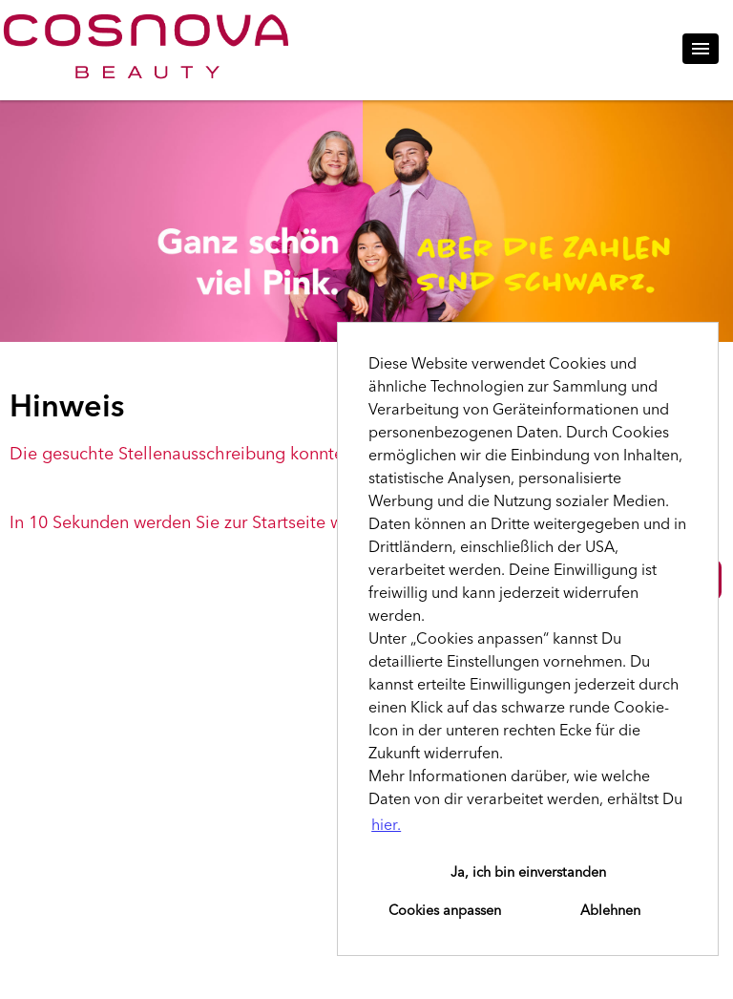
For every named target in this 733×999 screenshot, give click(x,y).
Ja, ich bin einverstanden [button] (528, 873)
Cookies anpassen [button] (444, 911)
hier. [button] (386, 826)
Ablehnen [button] (610, 911)
